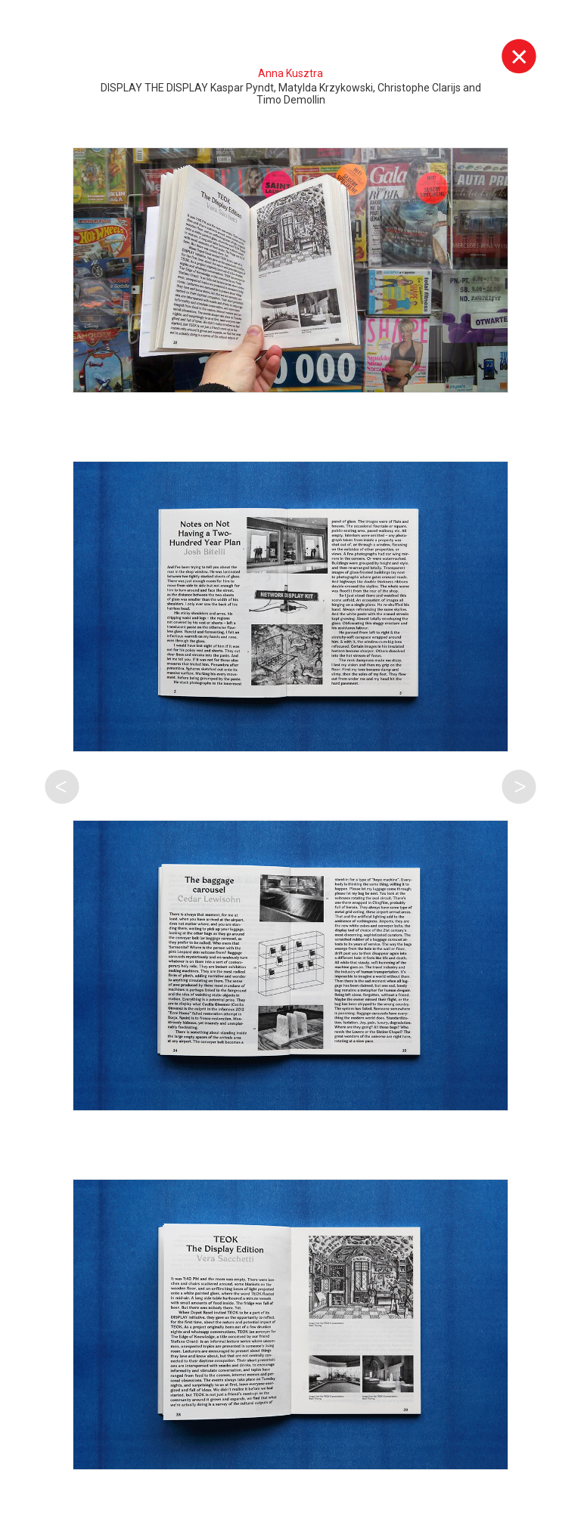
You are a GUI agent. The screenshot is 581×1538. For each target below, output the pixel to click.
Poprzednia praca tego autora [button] (62, 786)
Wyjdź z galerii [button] (519, 56)
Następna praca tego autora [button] (519, 786)
